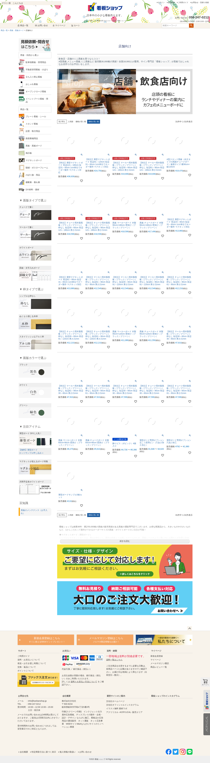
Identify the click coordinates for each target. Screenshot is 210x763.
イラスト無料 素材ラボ (116, 708)
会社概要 (66, 696)
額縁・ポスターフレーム (37, 167)
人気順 (70, 122)
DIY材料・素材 (32, 189)
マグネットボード (34, 160)
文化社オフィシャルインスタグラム (122, 705)
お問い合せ (41, 25)
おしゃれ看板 (32, 84)
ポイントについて (26, 670)
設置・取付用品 (33, 131)
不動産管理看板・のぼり (37, 69)
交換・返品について (27, 667)
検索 (191, 26)
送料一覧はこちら (114, 660)
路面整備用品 (32, 138)
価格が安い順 (81, 122)
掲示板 (29, 153)
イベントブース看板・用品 (37, 100)
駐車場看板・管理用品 (36, 62)
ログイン (161, 2)
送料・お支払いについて (29, 660)
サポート (22, 651)
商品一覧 (23, 25)
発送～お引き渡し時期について (32, 663)
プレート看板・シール (36, 116)
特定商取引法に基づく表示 (44, 752)
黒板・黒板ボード (17, 30)
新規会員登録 (156, 656)
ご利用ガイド (183, 2)
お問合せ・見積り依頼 (200, 2)
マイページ (58, 25)
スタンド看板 (32, 124)
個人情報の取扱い (68, 752)
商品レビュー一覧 (158, 667)
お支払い (66, 651)
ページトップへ (189, 628)
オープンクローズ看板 (36, 91)
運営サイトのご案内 (116, 696)
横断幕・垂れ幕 (33, 182)
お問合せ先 (23, 696)
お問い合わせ (85, 752)
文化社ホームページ (115, 701)
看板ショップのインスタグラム (165, 696)
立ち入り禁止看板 (34, 77)
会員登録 (171, 2)
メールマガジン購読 (159, 663)
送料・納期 (112, 651)
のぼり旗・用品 (33, 175)
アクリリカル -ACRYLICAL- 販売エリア (124, 712)
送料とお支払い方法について (84, 681)
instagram (170, 720)
